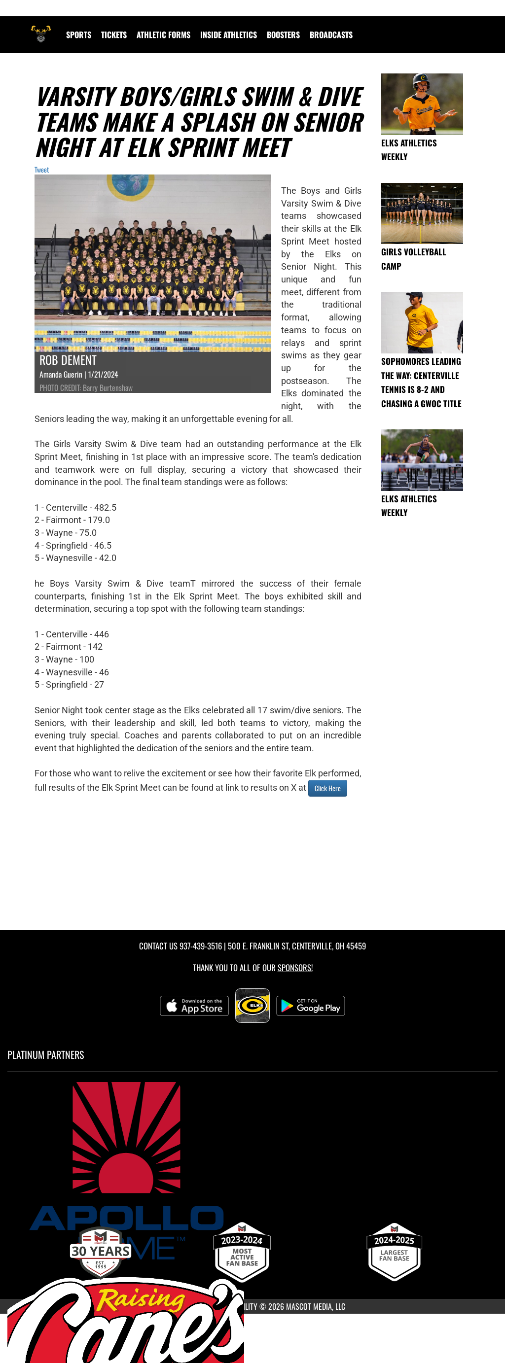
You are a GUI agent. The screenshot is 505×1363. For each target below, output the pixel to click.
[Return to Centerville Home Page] (41, 28)
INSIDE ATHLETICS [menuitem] (228, 34)
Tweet (42, 169)
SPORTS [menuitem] (78, 34)
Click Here (328, 788)
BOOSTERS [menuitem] (283, 34)
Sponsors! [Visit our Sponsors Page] (295, 967)
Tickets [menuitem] (114, 34)
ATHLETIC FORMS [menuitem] (163, 34)
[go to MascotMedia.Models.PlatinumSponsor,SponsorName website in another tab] (252, 1170)
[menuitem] (331, 34)
